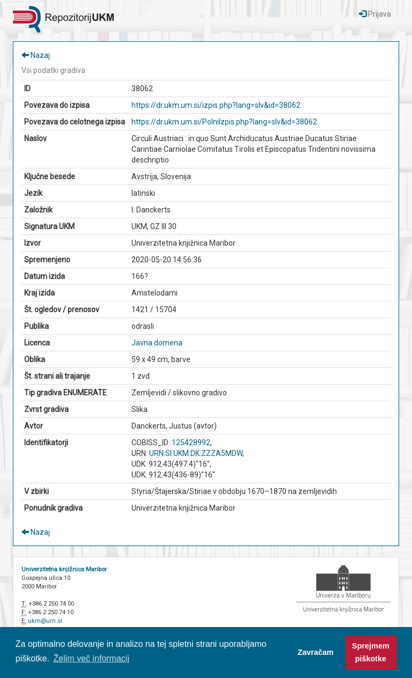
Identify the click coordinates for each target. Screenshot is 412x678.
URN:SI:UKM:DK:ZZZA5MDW (195, 453)
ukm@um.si (45, 620)
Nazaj (35, 55)
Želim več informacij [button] (91, 658)
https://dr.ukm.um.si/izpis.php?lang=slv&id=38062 (215, 105)
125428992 (191, 442)
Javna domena (156, 342)
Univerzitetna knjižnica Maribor (64, 569)
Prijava (375, 14)
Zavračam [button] (316, 652)
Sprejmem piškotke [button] (370, 652)
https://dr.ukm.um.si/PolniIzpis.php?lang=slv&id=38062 (224, 121)
